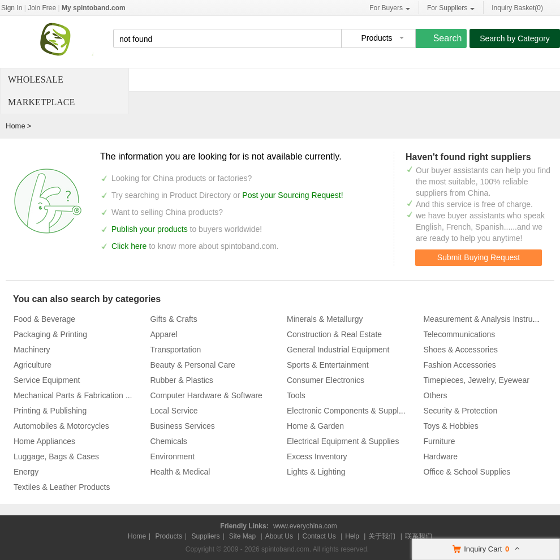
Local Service (173, 410)
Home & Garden (315, 425)
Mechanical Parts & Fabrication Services (85, 395)
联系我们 (418, 536)
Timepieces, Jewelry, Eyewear (476, 380)
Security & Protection (460, 410)
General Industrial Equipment (338, 349)
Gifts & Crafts (173, 319)
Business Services (182, 425)
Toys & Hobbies (450, 425)
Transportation (175, 349)
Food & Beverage (44, 319)
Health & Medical (180, 471)
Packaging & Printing (50, 334)
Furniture (439, 441)
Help (352, 536)
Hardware (440, 456)
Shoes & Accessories (460, 349)
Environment (172, 456)
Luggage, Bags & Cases (56, 456)
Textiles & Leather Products (62, 487)
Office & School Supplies (466, 471)
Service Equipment (47, 380)
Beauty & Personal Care (192, 364)
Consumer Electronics (325, 380)
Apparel (163, 334)
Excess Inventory (317, 456)
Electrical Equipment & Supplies (343, 441)
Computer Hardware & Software (206, 395)
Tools (296, 395)
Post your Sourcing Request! (292, 195)
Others (435, 395)
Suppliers (205, 536)
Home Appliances (44, 441)
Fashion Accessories (459, 364)
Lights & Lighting (316, 471)
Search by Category (515, 38)
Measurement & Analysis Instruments (488, 319)
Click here (129, 246)
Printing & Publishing (50, 410)
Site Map (242, 536)
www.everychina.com (305, 526)
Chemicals (168, 441)
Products (169, 536)
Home (15, 126)
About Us (279, 536)
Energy (26, 471)
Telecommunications (459, 334)
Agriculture (32, 364)
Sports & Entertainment (328, 364)
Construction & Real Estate (334, 334)
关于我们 (381, 536)
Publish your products (150, 229)
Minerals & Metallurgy (325, 319)
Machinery (32, 349)
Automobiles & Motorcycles (61, 425)
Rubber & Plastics (181, 380)
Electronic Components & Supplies (348, 410)
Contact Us (318, 536)
